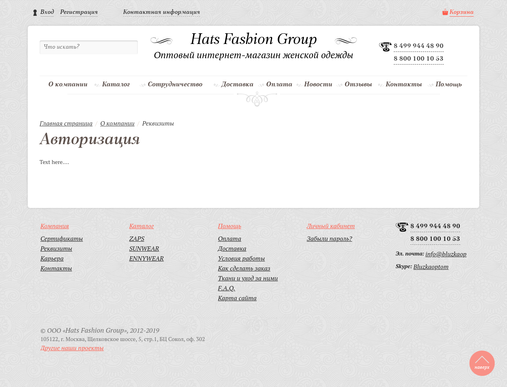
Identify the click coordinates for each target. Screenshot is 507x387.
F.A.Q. (226, 288)
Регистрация (79, 12)
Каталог (116, 84)
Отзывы (358, 84)
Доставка (237, 84)
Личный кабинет (331, 225)
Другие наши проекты (72, 347)
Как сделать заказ (244, 268)
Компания (54, 225)
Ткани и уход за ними (248, 278)
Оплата (279, 84)
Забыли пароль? (329, 238)
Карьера (52, 258)
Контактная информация (161, 12)
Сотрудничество (175, 84)
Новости (318, 84)
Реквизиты (56, 248)
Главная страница (66, 123)
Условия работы (241, 258)
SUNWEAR (144, 248)
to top (482, 363)
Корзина (462, 12)
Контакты (404, 84)
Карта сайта (237, 298)
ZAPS (136, 238)
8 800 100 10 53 (419, 59)
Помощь (449, 84)
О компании (68, 84)
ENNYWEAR (146, 258)
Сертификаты (61, 238)
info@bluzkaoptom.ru (446, 254)
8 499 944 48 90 (419, 46)
